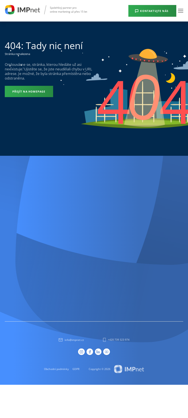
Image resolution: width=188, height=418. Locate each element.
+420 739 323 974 (116, 340)
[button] (180, 10)
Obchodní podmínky (56, 369)
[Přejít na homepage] (29, 91)
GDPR (76, 369)
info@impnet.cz (71, 340)
